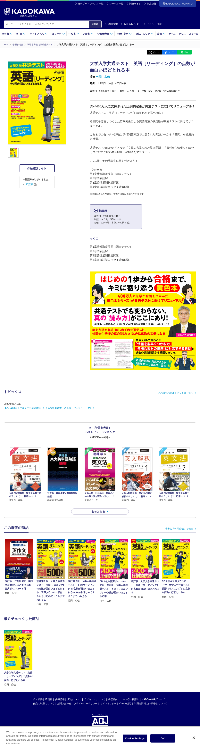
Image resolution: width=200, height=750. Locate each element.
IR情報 (48, 692)
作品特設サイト (37, 168)
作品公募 (151, 3)
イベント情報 (153, 24)
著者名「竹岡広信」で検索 (179, 521)
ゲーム (172, 33)
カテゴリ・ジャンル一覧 (91, 3)
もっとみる (98, 504)
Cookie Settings (135, 738)
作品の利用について (43, 696)
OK (163, 738)
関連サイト (135, 3)
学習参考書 (105, 33)
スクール (193, 33)
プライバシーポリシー (85, 696)
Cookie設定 (125, 696)
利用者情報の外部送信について (150, 696)
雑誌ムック (144, 33)
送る (186, 52)
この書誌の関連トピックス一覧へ (175, 392)
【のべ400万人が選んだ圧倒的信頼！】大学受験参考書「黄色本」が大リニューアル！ (49, 408)
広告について (74, 692)
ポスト (156, 52)
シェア (171, 52)
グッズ (182, 33)
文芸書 (7, 33)
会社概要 (38, 692)
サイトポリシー (108, 696)
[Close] (193, 737)
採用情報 (60, 692)
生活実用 (124, 33)
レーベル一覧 (116, 3)
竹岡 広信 (103, 76)
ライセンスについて (94, 692)
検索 (95, 24)
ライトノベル (38, 33)
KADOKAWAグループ (153, 692)
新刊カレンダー (131, 24)
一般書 (73, 33)
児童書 (88, 33)
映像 (161, 33)
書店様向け (114, 692)
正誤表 (31, 184)
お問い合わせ (64, 696)
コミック (58, 33)
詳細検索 (111, 24)
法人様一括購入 (131, 692)
